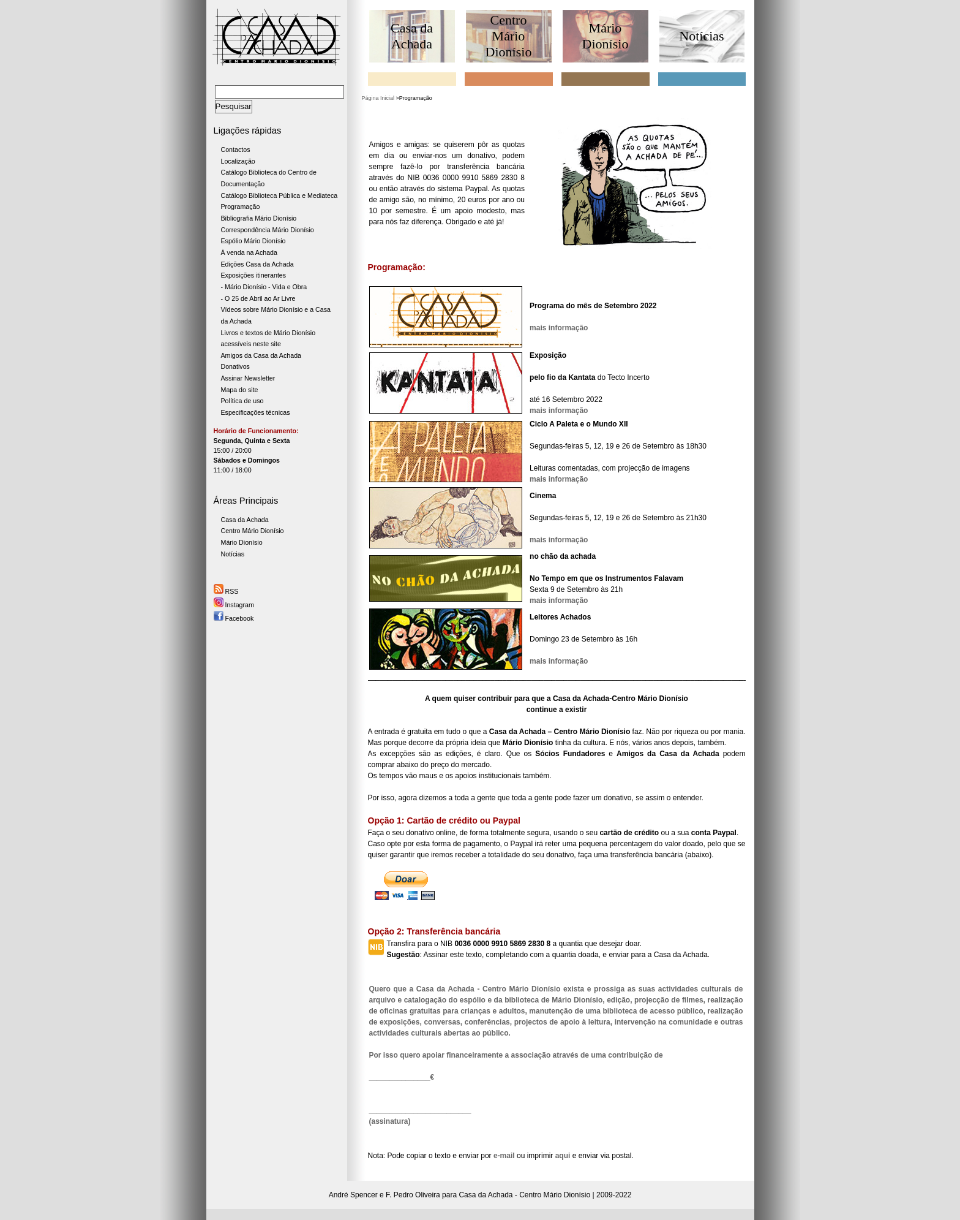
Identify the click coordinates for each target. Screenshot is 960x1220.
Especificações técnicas (255, 412)
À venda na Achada (249, 252)
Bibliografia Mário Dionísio (259, 218)
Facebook (234, 618)
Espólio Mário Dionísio (253, 240)
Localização (238, 161)
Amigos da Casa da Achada (261, 355)
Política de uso (242, 400)
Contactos (235, 149)
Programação (240, 206)
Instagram (234, 604)
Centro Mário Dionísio (252, 530)
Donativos (235, 366)
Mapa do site (239, 389)
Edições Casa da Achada (257, 264)
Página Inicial (378, 98)
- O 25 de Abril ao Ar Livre (258, 298)
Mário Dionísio (242, 542)
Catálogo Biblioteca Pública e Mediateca (279, 195)
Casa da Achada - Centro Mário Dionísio (524, 1195)
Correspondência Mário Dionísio (267, 229)
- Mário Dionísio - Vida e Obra (264, 286)
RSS (226, 591)
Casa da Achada (245, 519)
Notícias (233, 554)
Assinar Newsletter (248, 378)
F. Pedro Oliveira (413, 1195)
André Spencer (353, 1195)
